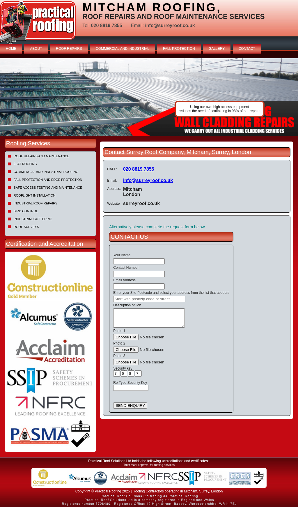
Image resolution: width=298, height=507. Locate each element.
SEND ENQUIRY (130, 405)
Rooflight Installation (35, 195)
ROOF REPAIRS (69, 49)
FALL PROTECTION (179, 49)
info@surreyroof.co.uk (148, 180)
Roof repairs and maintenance (41, 156)
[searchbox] (149, 299)
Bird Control (26, 211)
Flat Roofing (25, 164)
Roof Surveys (26, 227)
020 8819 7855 (138, 169)
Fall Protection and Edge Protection (48, 179)
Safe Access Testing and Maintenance (48, 187)
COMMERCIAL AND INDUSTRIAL (122, 49)
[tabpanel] (149, 97)
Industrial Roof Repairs (35, 203)
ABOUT (36, 49)
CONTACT (247, 49)
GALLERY (217, 49)
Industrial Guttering (33, 219)
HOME (11, 49)
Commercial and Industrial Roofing (46, 172)
